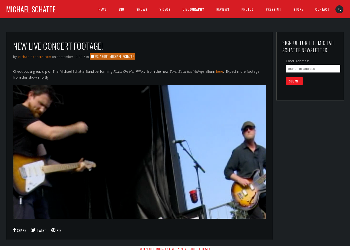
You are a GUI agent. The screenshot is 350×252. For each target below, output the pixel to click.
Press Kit (273, 9)
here (219, 71)
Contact (322, 9)
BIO (121, 9)
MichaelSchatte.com (34, 56)
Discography (193, 9)
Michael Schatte (30, 9)
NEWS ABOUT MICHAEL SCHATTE (112, 56)
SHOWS (141, 9)
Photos (247, 9)
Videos (164, 9)
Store (298, 9)
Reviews (222, 9)
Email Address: (297, 61)
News (102, 9)
